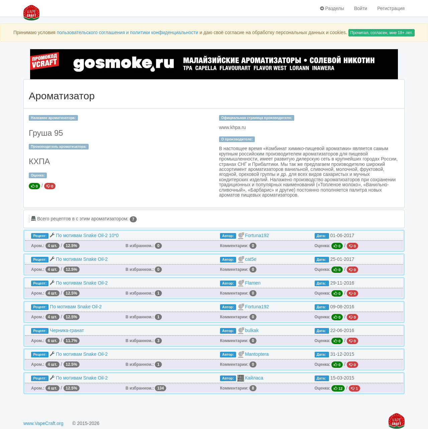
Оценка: (37, 175)
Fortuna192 (257, 235)
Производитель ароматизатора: (58, 146)
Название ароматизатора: (53, 118)
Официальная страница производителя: (256, 118)
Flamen (253, 283)
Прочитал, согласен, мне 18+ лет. (381, 32)
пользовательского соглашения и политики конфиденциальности (127, 32)
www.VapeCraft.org (43, 423)
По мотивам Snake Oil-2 (82, 259)
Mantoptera (257, 354)
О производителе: (237, 139)
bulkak (251, 330)
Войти (360, 8)
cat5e (250, 259)
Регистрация (391, 8)
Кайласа (254, 378)
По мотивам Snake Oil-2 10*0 (87, 235)
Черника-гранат (67, 330)
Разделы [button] (332, 8)
